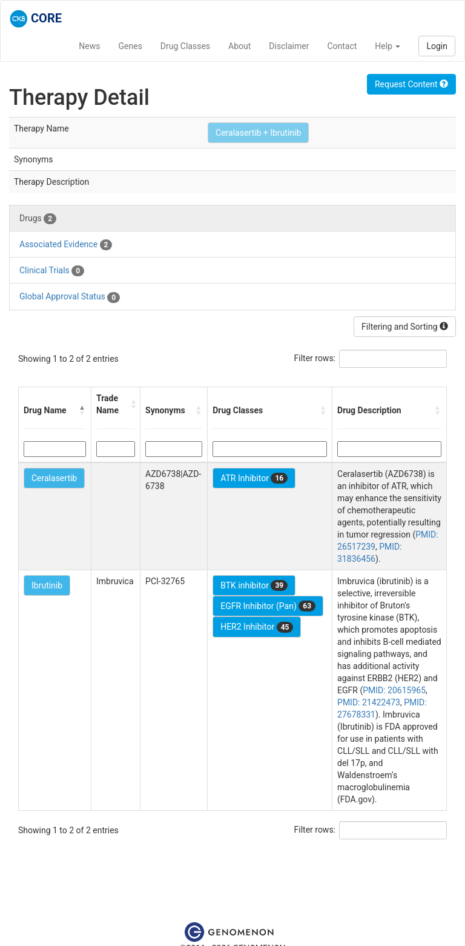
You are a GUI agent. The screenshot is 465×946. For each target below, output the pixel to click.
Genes (130, 46)
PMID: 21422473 (368, 702)
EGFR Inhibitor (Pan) (267, 606)
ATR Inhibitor (254, 478)
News (89, 46)
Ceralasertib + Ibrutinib (258, 133)
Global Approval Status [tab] (69, 296)
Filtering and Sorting (404, 326)
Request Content (411, 84)
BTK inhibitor (254, 585)
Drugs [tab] (37, 218)
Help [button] (387, 46)
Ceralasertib (54, 478)
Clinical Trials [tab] (51, 270)
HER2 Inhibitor (256, 627)
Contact (342, 46)
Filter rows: (315, 358)
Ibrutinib (46, 585)
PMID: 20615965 (394, 690)
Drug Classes (185, 46)
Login (436, 46)
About (239, 46)
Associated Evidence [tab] (65, 244)
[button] (82, 410)
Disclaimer (289, 46)
